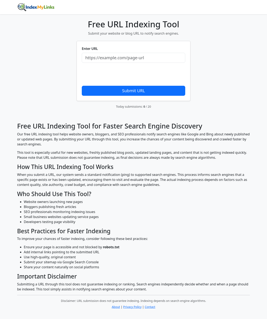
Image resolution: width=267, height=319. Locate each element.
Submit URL (133, 90)
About (116, 307)
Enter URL (90, 48)
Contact (150, 307)
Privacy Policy (132, 307)
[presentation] (113, 74)
